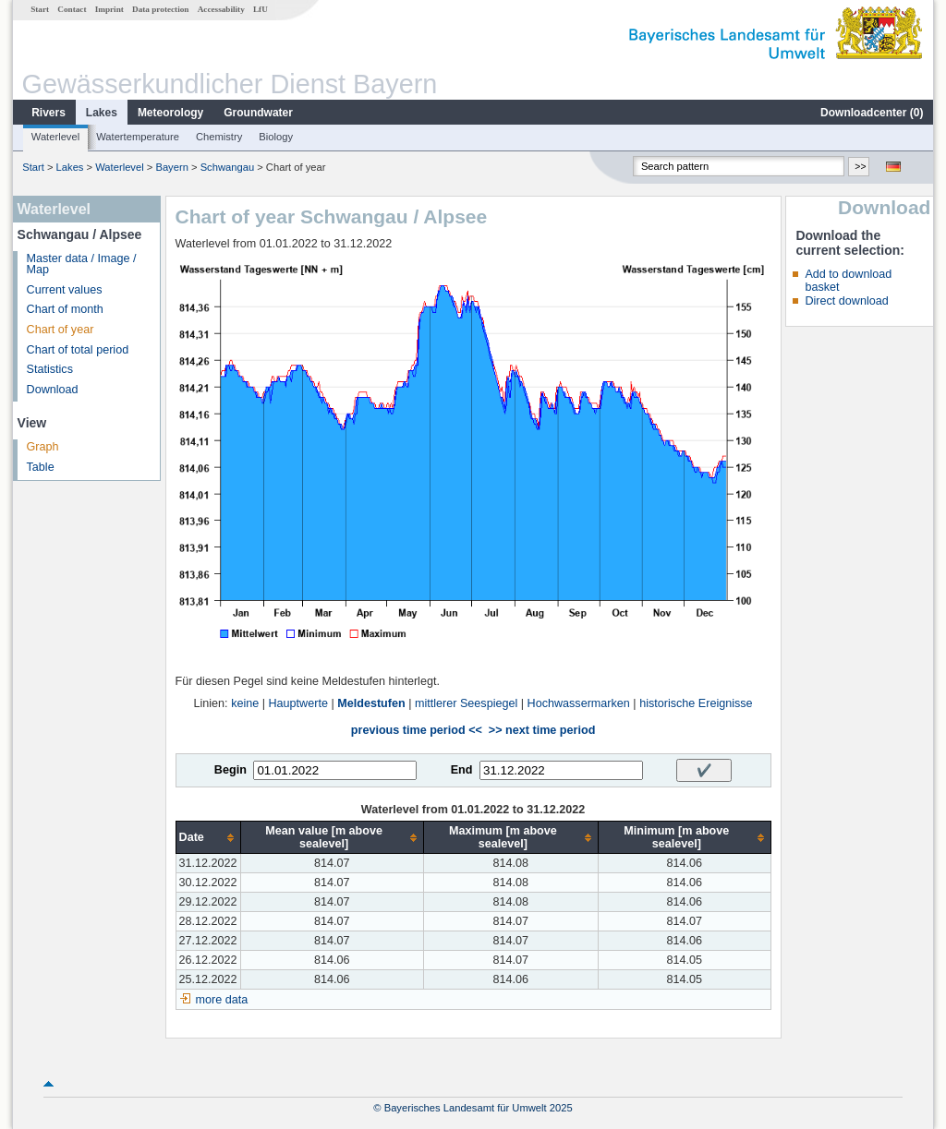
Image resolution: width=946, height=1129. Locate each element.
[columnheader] (208, 838)
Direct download (846, 300)
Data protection (160, 9)
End (462, 769)
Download (53, 389)
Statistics (50, 369)
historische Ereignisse (696, 703)
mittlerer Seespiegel (466, 703)
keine (245, 703)
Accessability (221, 9)
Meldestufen (371, 703)
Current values (65, 289)
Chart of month (65, 309)
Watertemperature (137, 136)
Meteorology (170, 112)
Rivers (48, 112)
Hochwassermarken (579, 703)
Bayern (171, 167)
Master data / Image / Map (82, 264)
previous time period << (416, 730)
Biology (276, 136)
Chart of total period (78, 349)
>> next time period (542, 730)
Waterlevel (55, 136)
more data (222, 999)
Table (41, 467)
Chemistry (219, 136)
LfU (260, 9)
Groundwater (258, 112)
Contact (71, 9)
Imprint (109, 9)
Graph (43, 446)
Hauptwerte (298, 703)
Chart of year (60, 329)
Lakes (101, 112)
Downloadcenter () (871, 112)
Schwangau (227, 167)
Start (39, 9)
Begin (230, 769)
